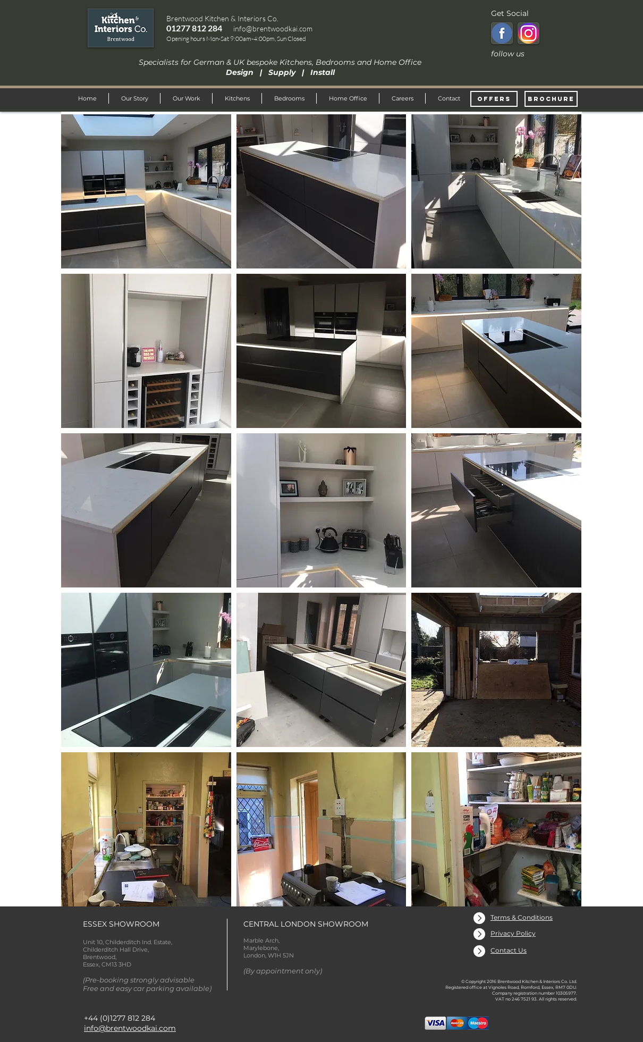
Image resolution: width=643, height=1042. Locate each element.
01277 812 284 (194, 28)
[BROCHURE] (551, 99)
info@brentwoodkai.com (272, 28)
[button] (146, 191)
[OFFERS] (494, 99)
